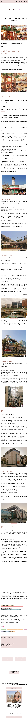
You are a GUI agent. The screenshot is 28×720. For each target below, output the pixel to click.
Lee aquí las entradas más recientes (9, 683)
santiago (3, 645)
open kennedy (4, 643)
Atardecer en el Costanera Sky (7, 605)
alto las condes (4, 637)
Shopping (3, 646)
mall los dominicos (5, 642)
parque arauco (10, 643)
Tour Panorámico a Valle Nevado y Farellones (11, 609)
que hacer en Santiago (5, 644)
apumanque (10, 637)
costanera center (4, 639)
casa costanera (4, 638)
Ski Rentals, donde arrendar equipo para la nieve (12, 606)
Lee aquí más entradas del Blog (19, 684)
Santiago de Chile (8, 645)
